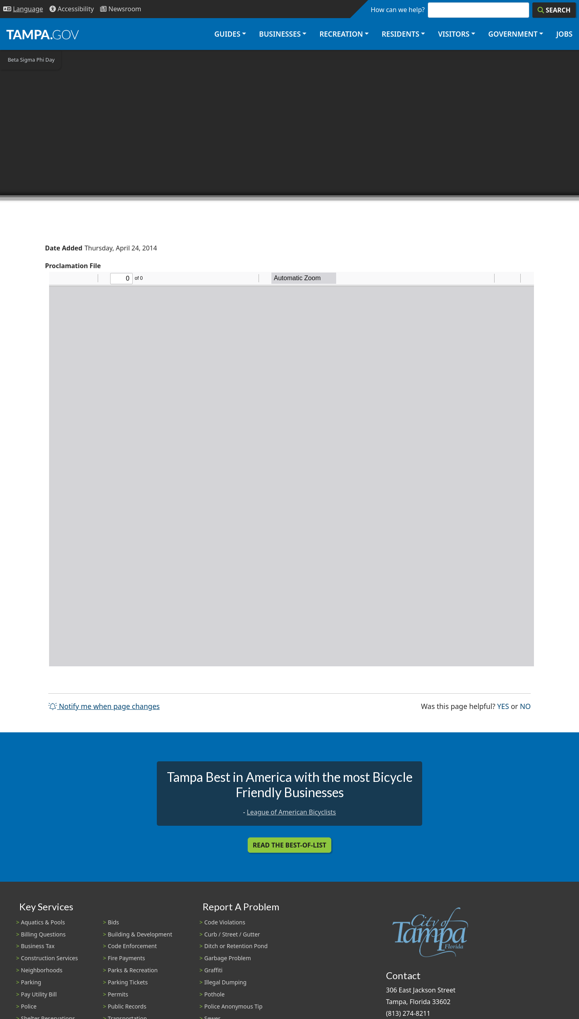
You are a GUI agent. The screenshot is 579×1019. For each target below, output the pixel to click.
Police (29, 1006)
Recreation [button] (341, 34)
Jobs (564, 34)
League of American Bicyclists (291, 812)
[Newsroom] (120, 9)
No (525, 705)
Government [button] (513, 34)
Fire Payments (126, 958)
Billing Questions (43, 934)
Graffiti (213, 970)
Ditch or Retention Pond (236, 946)
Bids (113, 922)
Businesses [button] (280, 34)
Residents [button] (400, 34)
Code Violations (224, 922)
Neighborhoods (41, 970)
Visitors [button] (453, 34)
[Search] (554, 10)
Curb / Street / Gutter (232, 934)
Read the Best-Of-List (289, 845)
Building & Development (140, 934)
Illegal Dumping (225, 982)
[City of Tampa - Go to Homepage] (42, 34)
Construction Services (49, 958)
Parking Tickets (128, 982)
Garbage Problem (227, 958)
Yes (503, 705)
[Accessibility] (71, 9)
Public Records (127, 1006)
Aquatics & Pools (43, 922)
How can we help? (398, 9)
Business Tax (38, 946)
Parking (31, 982)
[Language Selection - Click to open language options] (23, 9)
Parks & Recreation (133, 970)
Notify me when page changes (104, 706)
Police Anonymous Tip (233, 1006)
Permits (118, 994)
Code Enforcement (132, 946)
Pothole (214, 994)
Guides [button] (227, 34)
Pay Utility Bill (39, 994)
